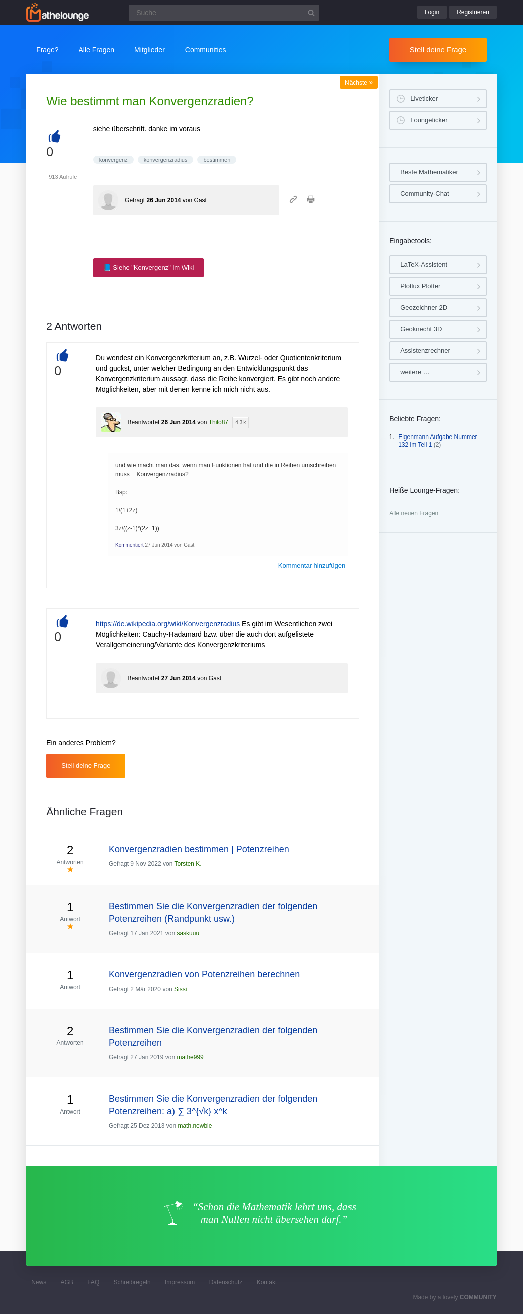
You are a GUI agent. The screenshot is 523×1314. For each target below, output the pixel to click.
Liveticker (424, 98)
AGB (67, 1282)
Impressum (180, 1282)
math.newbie (195, 1125)
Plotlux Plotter (420, 286)
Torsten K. (188, 863)
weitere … (415, 372)
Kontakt (267, 1282)
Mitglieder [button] (149, 50)
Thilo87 (218, 422)
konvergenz (113, 160)
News (38, 1282)
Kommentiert (129, 545)
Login (432, 12)
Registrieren (473, 12)
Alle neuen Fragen (413, 513)
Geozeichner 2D (423, 307)
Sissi (180, 989)
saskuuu (188, 933)
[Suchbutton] (311, 13)
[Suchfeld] (224, 13)
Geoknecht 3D (421, 329)
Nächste (359, 82)
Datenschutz (226, 1282)
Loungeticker (428, 120)
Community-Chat (424, 193)
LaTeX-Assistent (423, 264)
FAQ (93, 1282)
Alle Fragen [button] (97, 50)
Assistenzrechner (425, 350)
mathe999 (190, 1057)
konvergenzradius (166, 160)
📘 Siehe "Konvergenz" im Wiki (148, 267)
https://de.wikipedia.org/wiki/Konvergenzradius (168, 624)
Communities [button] (205, 50)
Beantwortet (143, 422)
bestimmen (216, 160)
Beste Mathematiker (429, 172)
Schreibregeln (132, 1282)
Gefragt (135, 200)
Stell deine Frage (438, 49)
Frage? (47, 50)
